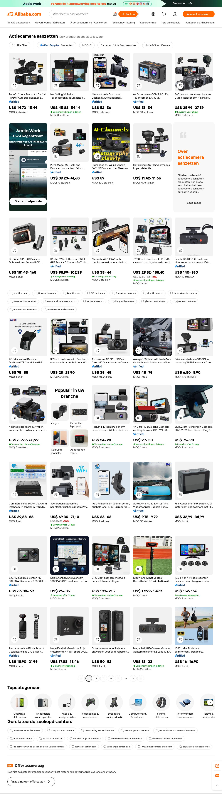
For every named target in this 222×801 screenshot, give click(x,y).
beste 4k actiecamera (183, 293)
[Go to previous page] (81, 678)
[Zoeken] (128, 14)
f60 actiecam (96, 293)
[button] (114, 14)
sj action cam (19, 293)
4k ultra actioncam (51, 738)
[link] (217, 766)
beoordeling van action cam (97, 730)
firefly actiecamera (122, 301)
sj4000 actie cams (184, 301)
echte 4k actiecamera (23, 309)
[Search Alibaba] (81, 14)
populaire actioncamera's (194, 746)
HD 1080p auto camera (135, 730)
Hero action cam (45, 293)
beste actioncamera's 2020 (59, 301)
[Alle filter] (19, 45)
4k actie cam (71, 293)
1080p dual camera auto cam (155, 746)
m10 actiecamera (21, 738)
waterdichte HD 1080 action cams (175, 730)
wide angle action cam (117, 746)
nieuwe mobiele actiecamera (125, 738)
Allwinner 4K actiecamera (59, 309)
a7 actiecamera (153, 293)
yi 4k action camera (153, 301)
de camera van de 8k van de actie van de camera (37, 746)
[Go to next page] (140, 678)
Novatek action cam (84, 746)
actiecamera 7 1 (93, 301)
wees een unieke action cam (165, 738)
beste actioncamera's (23, 301)
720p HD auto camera (60, 730)
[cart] (164, 14)
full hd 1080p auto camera (85, 738)
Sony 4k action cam (124, 293)
